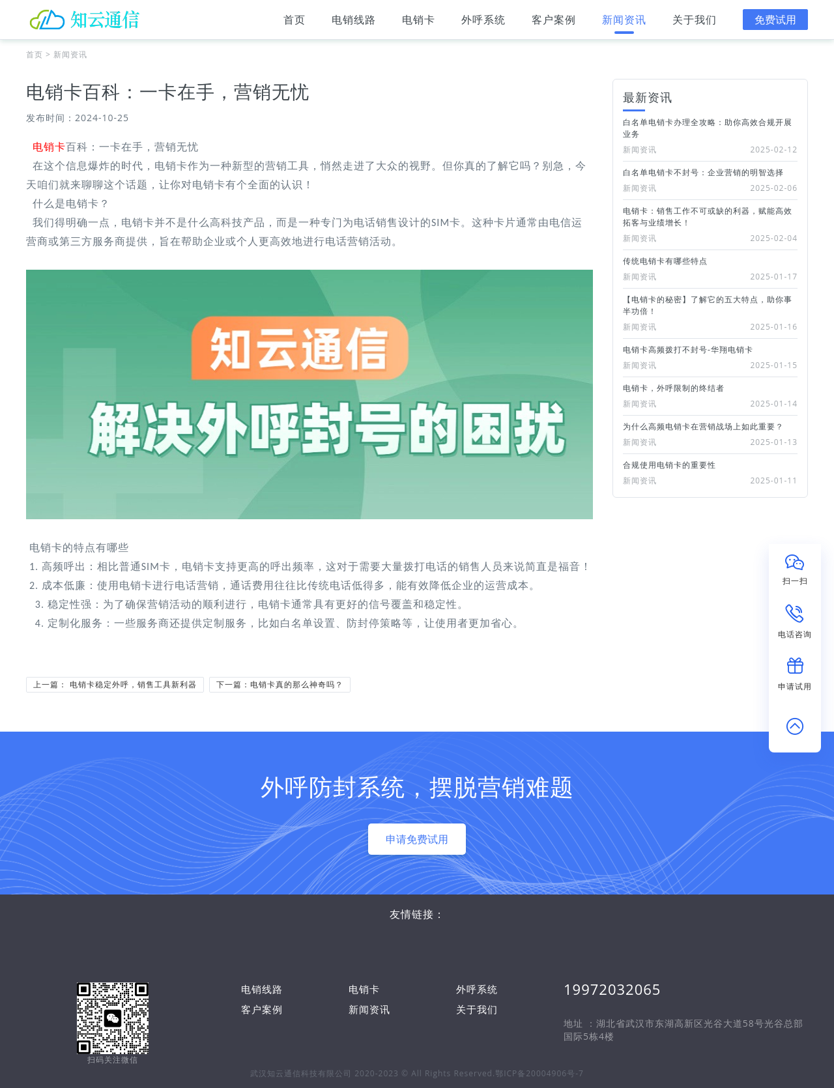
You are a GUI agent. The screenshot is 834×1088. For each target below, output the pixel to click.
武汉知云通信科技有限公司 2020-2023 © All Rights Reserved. (372, 1073)
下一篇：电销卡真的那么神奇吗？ (279, 684)
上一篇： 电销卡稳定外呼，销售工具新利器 (115, 684)
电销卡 (418, 23)
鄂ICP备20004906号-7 (539, 1073)
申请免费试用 (417, 839)
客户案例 (554, 23)
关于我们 (694, 23)
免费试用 (775, 19)
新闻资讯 (624, 23)
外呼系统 (483, 23)
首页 (294, 23)
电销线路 (354, 23)
